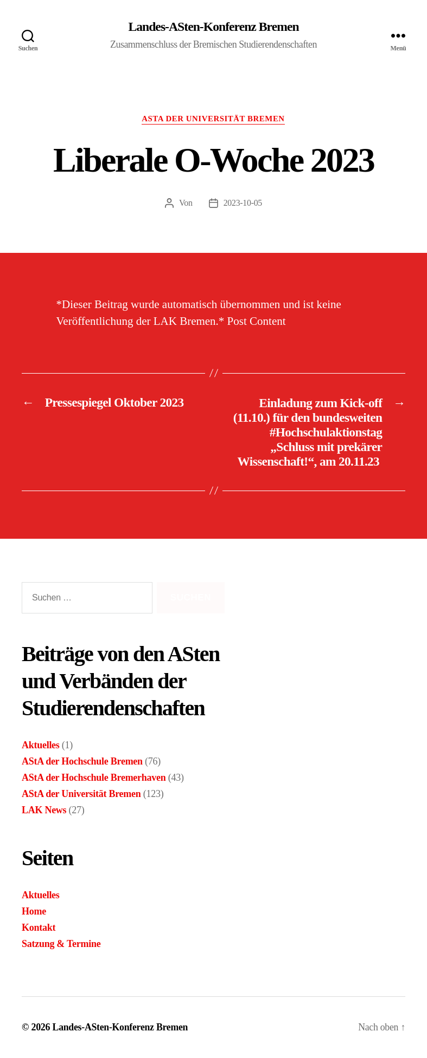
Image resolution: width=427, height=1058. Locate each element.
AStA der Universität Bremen (214, 119)
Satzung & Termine (61, 943)
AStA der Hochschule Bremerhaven (93, 777)
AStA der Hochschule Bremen (82, 761)
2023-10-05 (242, 203)
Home (34, 911)
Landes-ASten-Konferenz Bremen (213, 27)
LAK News (44, 810)
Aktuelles (41, 745)
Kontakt (38, 927)
